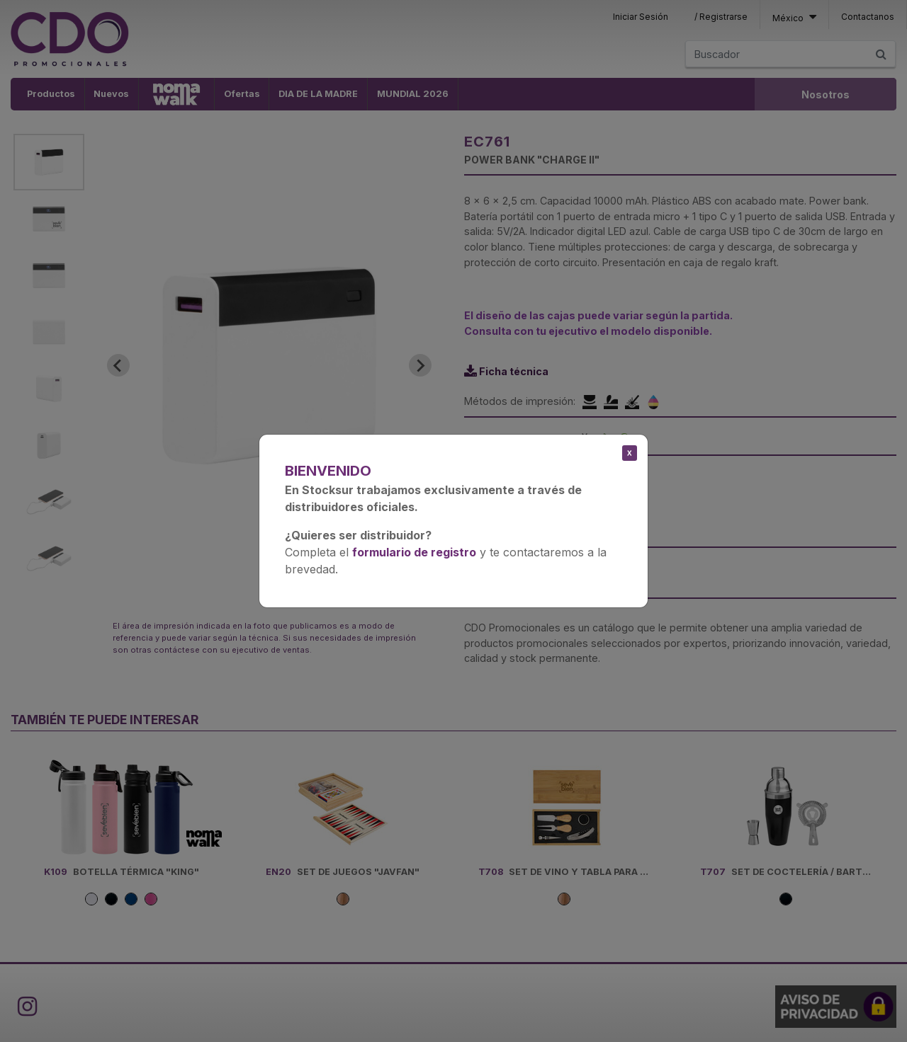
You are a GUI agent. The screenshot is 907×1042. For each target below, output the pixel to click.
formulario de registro (414, 552)
